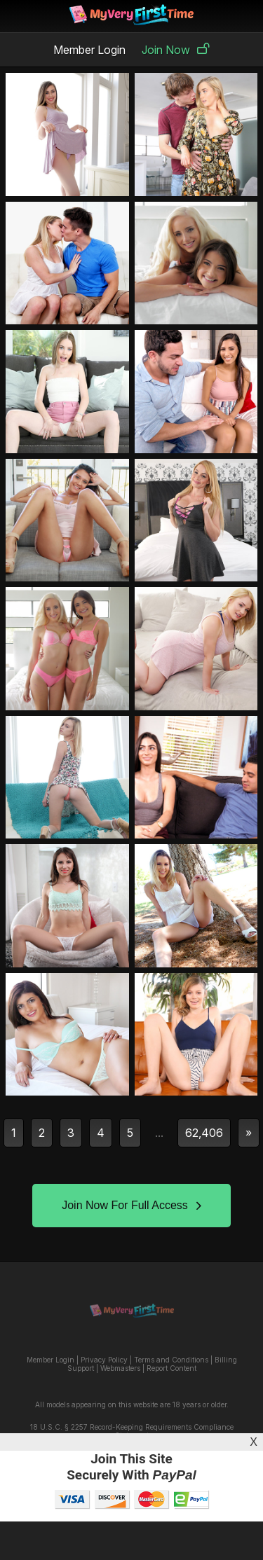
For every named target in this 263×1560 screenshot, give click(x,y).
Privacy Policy (104, 1359)
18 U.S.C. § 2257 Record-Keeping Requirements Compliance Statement (132, 1431)
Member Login (89, 50)
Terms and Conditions (171, 1359)
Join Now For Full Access (131, 1205)
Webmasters (120, 1368)
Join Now (176, 50)
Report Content (171, 1368)
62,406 (204, 1133)
